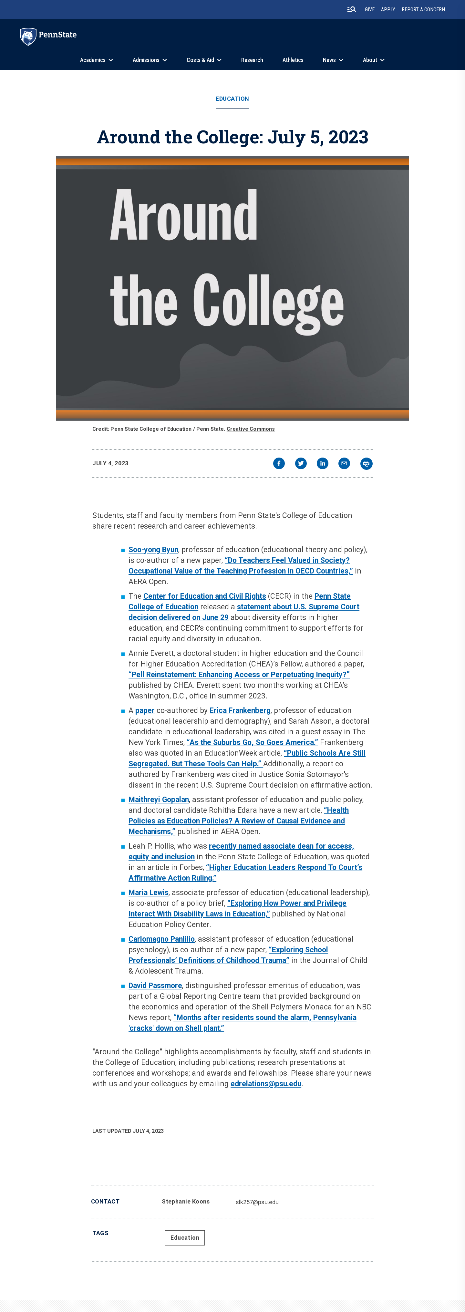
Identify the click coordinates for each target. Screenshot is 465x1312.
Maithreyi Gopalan (159, 799)
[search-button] (351, 9)
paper (145, 710)
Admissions (146, 60)
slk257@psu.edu (257, 1202)
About (370, 60)
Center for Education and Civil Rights (204, 596)
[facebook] (279, 464)
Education (232, 99)
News (329, 60)
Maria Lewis (149, 892)
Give (370, 9)
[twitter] (301, 464)
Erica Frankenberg (240, 710)
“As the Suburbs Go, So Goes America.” (252, 742)
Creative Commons (251, 429)
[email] (344, 464)
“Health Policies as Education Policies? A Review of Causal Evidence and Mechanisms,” (239, 821)
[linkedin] (322, 464)
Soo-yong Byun (153, 549)
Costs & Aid (200, 60)
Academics (93, 60)
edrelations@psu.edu (266, 1084)
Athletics (293, 60)
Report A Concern (423, 9)
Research (252, 60)
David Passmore (155, 985)
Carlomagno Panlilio (162, 939)
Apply (388, 9)
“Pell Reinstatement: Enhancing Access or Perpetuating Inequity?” (239, 674)
